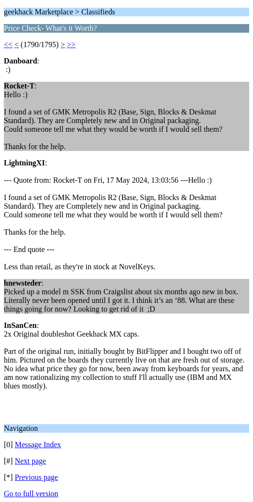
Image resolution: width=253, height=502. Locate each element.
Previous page (36, 477)
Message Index (38, 444)
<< (8, 44)
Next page (30, 461)
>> (71, 44)
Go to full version (31, 493)
